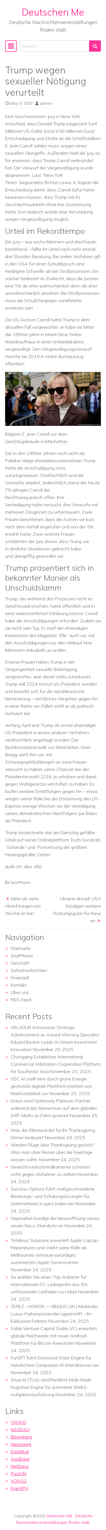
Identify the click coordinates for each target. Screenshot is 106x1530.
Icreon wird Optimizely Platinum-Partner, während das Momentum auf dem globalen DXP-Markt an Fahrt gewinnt (54, 1108)
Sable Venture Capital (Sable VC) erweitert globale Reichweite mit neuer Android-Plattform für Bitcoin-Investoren (54, 1336)
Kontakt (19, 985)
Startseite (21, 948)
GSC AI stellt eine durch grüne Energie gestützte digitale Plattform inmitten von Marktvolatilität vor (51, 1086)
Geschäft (20, 963)
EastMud (20, 1451)
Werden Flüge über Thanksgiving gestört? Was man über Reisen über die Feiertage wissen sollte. (52, 1152)
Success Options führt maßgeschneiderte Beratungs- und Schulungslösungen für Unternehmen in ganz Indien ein (53, 1196)
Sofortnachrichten (29, 970)
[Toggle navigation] (11, 46)
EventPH (19, 1488)
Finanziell (20, 977)
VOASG (19, 1481)
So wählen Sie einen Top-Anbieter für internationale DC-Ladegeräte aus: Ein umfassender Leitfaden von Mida (49, 1284)
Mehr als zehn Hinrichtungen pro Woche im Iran (23, 906)
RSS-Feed (21, 999)
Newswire (21, 1444)
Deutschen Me (53, 12)
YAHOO (18, 1422)
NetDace (20, 1466)
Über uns (20, 992)
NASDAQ (20, 1429)
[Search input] (54, 46)
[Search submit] (95, 46)
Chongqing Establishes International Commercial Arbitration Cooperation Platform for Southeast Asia (56, 1064)
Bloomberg (21, 1437)
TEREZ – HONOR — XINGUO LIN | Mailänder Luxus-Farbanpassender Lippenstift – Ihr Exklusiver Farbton (54, 1314)
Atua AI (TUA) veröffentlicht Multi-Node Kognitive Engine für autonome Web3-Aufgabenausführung (51, 1387)
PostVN (18, 1473)
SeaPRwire (20, 882)
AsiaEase (20, 1459)
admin (46, 103)
